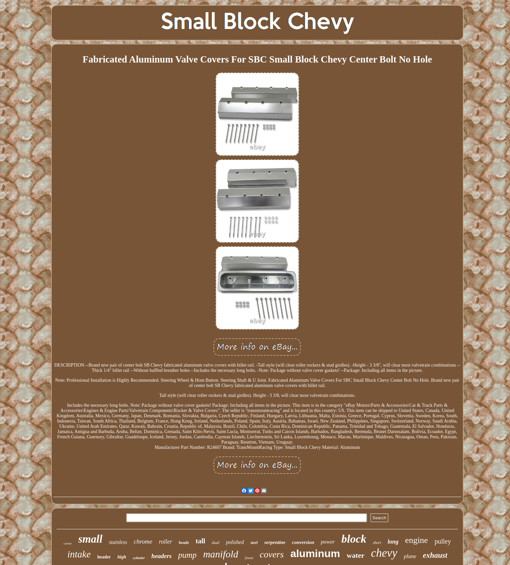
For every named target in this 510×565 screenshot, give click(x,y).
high (121, 556)
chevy (384, 553)
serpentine (274, 542)
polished (235, 542)
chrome (143, 541)
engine (416, 540)
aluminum (315, 553)
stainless (118, 542)
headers (162, 555)
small (90, 539)
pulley (443, 541)
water (355, 555)
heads (184, 542)
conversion (303, 542)
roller (165, 541)
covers (272, 554)
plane (410, 556)
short (377, 542)
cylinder (139, 558)
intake (79, 554)
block (353, 539)
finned (249, 558)
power (328, 542)
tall (200, 541)
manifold (220, 554)
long (393, 541)
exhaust (435, 555)
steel (254, 542)
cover (67, 543)
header (104, 556)
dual (215, 542)
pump (187, 555)
